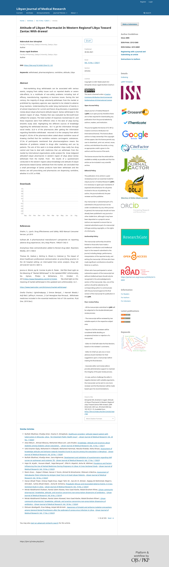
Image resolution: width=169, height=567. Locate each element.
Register (143, 2)
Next (109, 518)
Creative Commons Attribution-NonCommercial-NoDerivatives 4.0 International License (98, 97)
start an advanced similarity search (44, 523)
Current (19, 13)
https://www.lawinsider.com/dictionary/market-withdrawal (43, 287)
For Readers (125, 294)
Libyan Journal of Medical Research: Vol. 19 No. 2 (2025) (67, 487)
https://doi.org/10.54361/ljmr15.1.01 (38, 65)
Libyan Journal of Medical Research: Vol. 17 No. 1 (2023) (78, 460)
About (73, 13)
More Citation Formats (94, 419)
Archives (29, 13)
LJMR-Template (127, 82)
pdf (89, 41)
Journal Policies (59, 13)
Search (147, 13)
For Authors (125, 297)
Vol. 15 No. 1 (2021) (42, 21)
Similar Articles (27, 429)
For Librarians (126, 301)
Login (151, 2)
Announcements (43, 13)
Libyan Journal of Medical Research (41, 9)
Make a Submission (130, 24)
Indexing (124, 77)
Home (22, 21)
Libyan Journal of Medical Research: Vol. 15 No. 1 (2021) (83, 446)
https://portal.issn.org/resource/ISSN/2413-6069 (138, 277)
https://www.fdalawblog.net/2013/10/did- (40, 279)
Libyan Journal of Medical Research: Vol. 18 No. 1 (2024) (56, 504)
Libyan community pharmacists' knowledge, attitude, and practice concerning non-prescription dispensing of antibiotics (65, 501)
